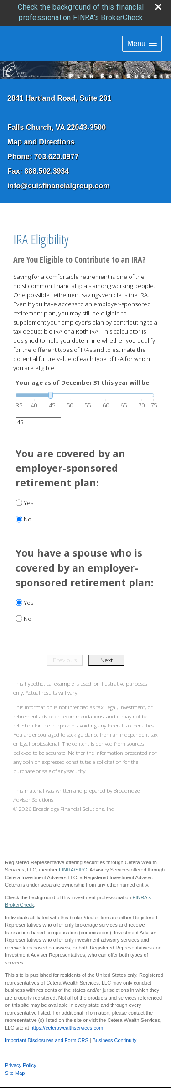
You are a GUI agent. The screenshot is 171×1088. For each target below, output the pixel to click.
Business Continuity (115, 1036)
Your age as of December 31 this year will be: (83, 378)
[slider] (85, 391)
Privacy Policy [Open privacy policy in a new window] (20, 1061)
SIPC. (81, 866)
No (27, 515)
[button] (142, 40)
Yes (28, 499)
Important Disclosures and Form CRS (46, 1036)
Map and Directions (41, 138)
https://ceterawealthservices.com (67, 1023)
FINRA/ (67, 866)
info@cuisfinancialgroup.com (58, 182)
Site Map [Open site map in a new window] (15, 1069)
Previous (65, 656)
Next (106, 656)
